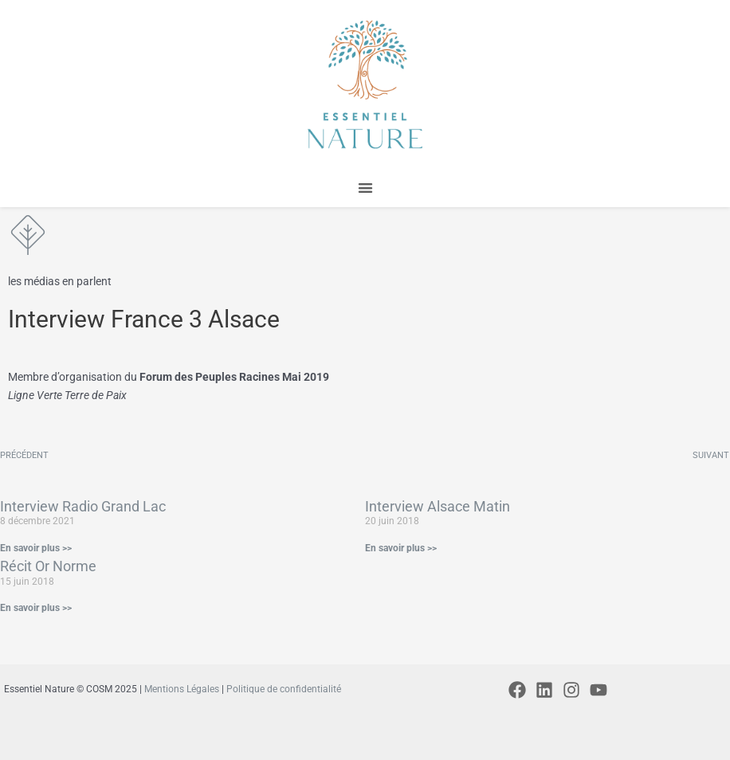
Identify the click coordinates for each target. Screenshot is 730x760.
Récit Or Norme (48, 566)
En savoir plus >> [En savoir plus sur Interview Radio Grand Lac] (36, 548)
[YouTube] (598, 690)
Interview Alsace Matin (437, 506)
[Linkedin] (544, 690)
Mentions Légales (181, 689)
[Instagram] (571, 690)
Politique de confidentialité (283, 689)
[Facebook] (517, 690)
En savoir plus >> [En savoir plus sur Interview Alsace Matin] (401, 548)
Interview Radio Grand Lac (83, 506)
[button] (365, 188)
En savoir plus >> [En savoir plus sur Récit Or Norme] (36, 607)
